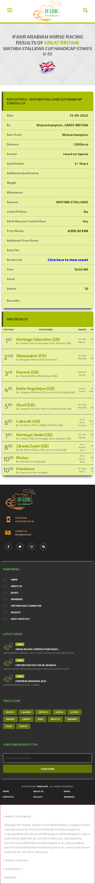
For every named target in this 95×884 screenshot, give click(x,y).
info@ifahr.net (23, 534)
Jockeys (75, 712)
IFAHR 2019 (42, 786)
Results (15, 612)
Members (16, 599)
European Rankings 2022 (30, 681)
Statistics (43, 712)
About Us (16, 586)
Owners (26, 719)
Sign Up (23, 726)
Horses (59, 712)
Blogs (14, 592)
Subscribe (47, 768)
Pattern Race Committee (26, 605)
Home (14, 579)
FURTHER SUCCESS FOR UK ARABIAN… (36, 665)
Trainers (10, 719)
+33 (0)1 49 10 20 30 (24, 521)
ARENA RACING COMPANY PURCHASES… (37, 649)
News (40, 719)
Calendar (26, 712)
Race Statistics (20, 618)
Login (9, 726)
